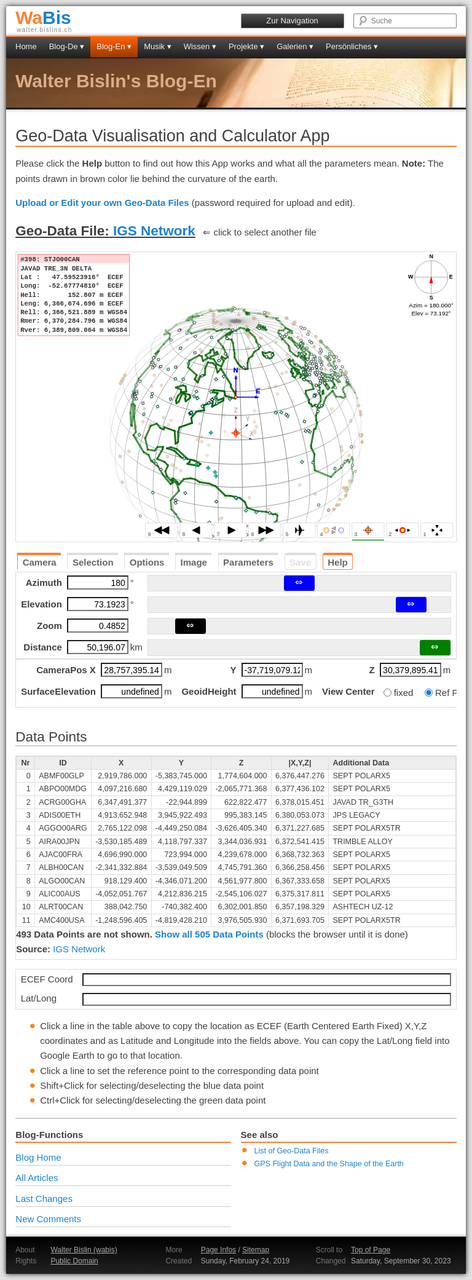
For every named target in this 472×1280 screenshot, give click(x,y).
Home (26, 46)
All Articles (36, 1177)
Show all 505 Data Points (209, 934)
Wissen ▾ (200, 46)
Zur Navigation (292, 20)
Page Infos (218, 1250)
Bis (43, 17)
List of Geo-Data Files (291, 1151)
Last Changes (44, 1198)
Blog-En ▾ (114, 46)
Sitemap (255, 1250)
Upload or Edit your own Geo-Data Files (102, 202)
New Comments (48, 1219)
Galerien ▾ (295, 46)
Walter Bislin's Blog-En (116, 81)
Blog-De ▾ (67, 46)
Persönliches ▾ (352, 46)
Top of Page (370, 1250)
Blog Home (38, 1157)
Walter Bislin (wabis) (83, 1250)
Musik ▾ (157, 46)
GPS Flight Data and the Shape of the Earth (329, 1164)
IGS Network (154, 231)
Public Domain (74, 1261)
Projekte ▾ (246, 46)
